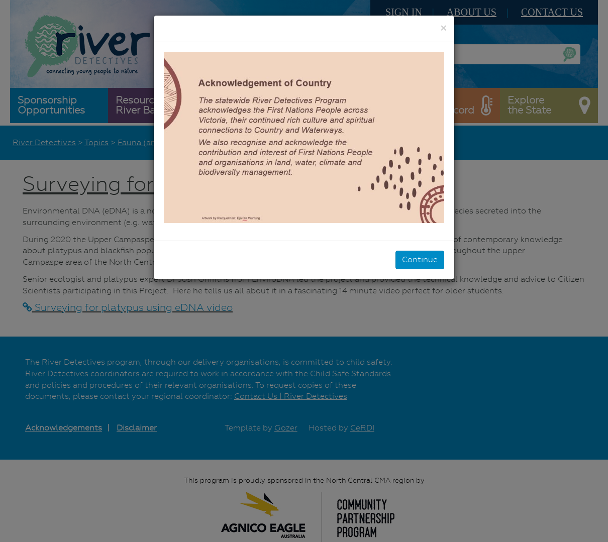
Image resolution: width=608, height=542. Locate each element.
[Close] (443, 28)
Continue (420, 259)
